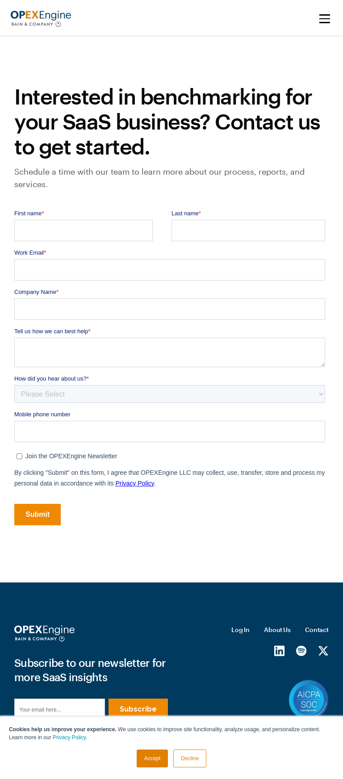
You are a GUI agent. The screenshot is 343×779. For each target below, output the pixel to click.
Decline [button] (190, 758)
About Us (277, 629)
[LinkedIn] (279, 651)
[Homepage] (44, 633)
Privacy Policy (69, 737)
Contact (317, 629)
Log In (240, 629)
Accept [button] (152, 758)
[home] (41, 19)
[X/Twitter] (323, 651)
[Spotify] (301, 651)
